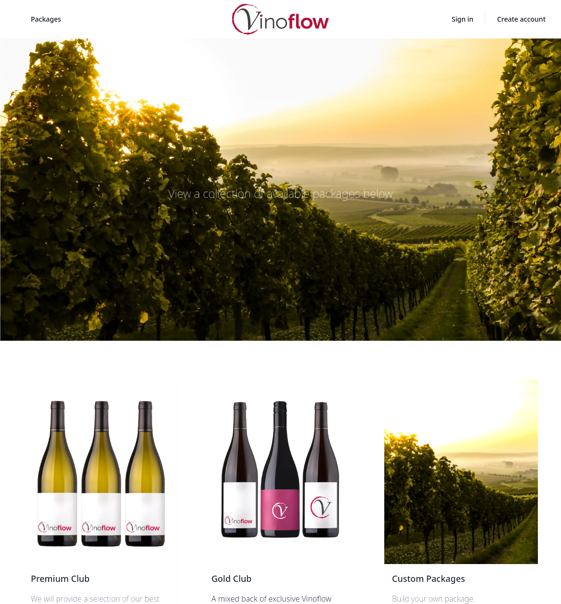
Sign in (462, 19)
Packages (46, 19)
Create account (521, 19)
